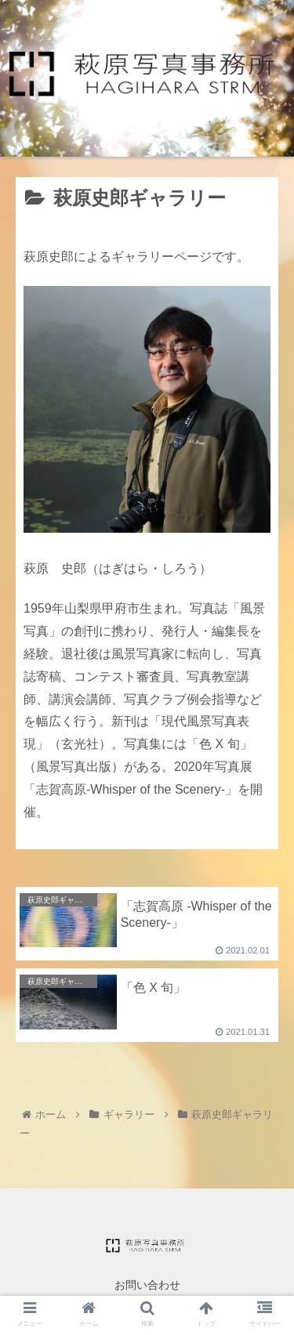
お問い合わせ (147, 1285)
